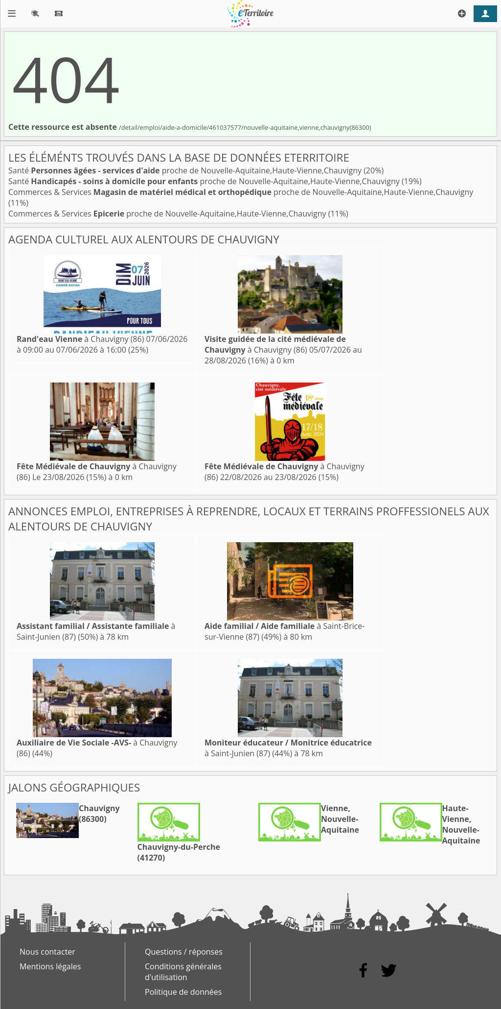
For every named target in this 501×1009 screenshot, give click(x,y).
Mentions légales (50, 966)
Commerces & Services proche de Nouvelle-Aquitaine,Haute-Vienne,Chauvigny (240, 192)
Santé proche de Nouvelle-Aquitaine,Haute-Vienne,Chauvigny (186, 170)
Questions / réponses (184, 951)
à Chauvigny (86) (80, 339)
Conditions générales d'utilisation (183, 972)
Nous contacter (47, 951)
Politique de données (183, 991)
